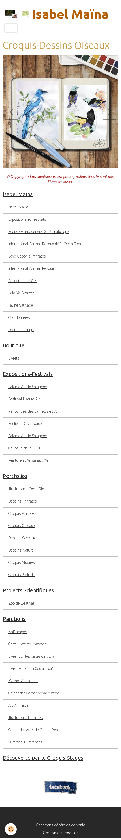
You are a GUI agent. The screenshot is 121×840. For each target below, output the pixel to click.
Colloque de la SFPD (25, 448)
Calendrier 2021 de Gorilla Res (33, 730)
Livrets (13, 358)
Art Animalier (19, 705)
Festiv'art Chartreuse (25, 423)
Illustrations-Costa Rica (27, 489)
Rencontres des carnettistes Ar (33, 411)
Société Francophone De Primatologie (38, 232)
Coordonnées (19, 317)
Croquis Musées (21, 562)
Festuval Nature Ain (24, 399)
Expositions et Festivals (27, 219)
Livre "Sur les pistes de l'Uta (31, 656)
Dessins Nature (21, 550)
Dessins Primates (22, 501)
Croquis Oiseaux (21, 526)
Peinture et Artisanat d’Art (28, 460)
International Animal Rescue (31, 268)
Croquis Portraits (21, 575)
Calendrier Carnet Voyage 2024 (33, 693)
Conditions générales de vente (60, 825)
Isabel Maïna (18, 207)
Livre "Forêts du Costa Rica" (30, 668)
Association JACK (22, 281)
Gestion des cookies (60, 833)
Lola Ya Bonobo (21, 293)
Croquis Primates (22, 513)
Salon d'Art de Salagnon (27, 387)
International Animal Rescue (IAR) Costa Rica (44, 244)
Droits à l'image (21, 330)
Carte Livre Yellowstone (27, 644)
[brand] (56, 13)
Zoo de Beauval (21, 603)
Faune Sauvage (20, 305)
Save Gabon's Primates (27, 256)
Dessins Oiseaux (22, 538)
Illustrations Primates (25, 718)
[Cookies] (11, 829)
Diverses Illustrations (25, 742)
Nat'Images (17, 632)
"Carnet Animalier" (23, 681)
